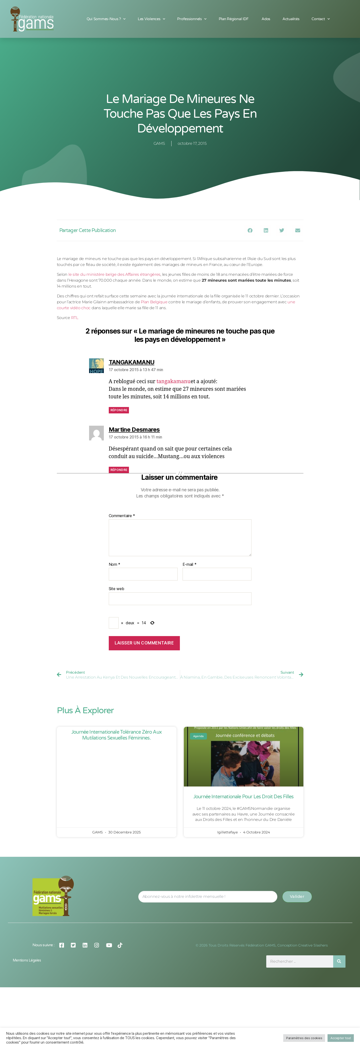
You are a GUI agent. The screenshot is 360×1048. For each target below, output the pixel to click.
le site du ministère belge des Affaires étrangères (114, 274)
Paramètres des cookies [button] (304, 1038)
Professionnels (191, 19)
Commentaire (122, 516)
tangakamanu (174, 381)
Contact (320, 19)
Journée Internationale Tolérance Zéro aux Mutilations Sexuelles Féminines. (116, 735)
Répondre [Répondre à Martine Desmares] (118, 470)
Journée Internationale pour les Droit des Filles (243, 797)
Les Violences (151, 19)
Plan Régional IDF (234, 19)
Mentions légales (27, 960)
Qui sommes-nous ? (106, 19)
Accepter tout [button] (340, 1038)
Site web (116, 588)
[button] (249, 230)
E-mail (190, 564)
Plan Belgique (154, 302)
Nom (115, 564)
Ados (266, 19)
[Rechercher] (339, 961)
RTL (74, 317)
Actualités (290, 19)
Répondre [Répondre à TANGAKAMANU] (118, 410)
